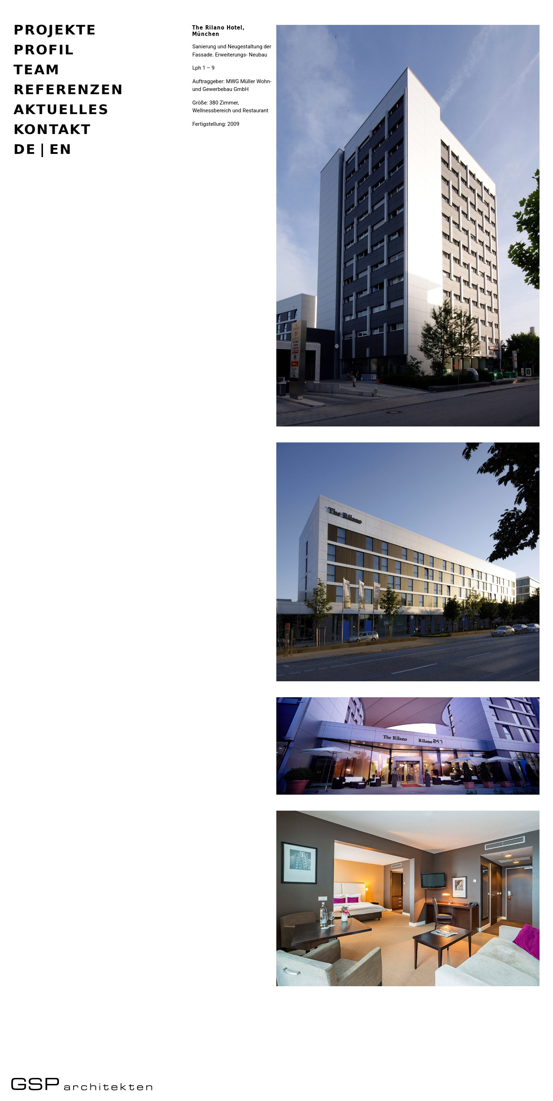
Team (36, 69)
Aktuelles (61, 109)
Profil (43, 49)
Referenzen (68, 89)
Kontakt (52, 129)
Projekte (55, 29)
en (60, 149)
